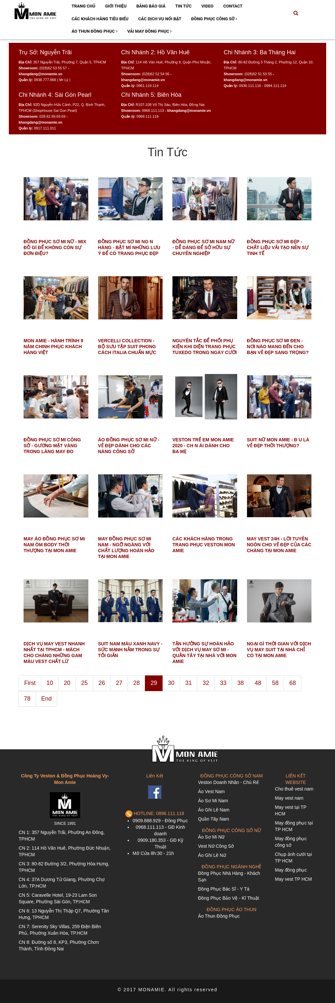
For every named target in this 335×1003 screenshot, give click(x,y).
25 (84, 683)
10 (49, 683)
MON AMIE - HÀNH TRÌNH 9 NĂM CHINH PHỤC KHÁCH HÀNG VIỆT (53, 346)
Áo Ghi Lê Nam (213, 809)
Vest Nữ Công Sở (216, 846)
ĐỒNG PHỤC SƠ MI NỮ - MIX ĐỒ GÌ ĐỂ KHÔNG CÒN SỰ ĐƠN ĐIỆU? (55, 247)
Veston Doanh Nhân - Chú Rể (228, 782)
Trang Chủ (84, 6)
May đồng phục (291, 870)
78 (27, 698)
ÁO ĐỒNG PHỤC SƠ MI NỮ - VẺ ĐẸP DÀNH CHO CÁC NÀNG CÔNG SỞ (129, 445)
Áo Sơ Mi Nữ (211, 837)
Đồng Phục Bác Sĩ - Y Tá (223, 889)
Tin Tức (183, 6)
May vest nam (289, 798)
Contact (232, 6)
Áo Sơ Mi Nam (213, 800)
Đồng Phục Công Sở (214, 18)
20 (67, 683)
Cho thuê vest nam (294, 788)
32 (206, 683)
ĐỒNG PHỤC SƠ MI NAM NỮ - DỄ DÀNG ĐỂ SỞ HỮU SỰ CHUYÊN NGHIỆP (203, 247)
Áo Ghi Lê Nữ (212, 855)
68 (292, 683)
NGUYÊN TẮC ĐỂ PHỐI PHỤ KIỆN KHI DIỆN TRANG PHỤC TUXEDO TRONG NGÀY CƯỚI (204, 346)
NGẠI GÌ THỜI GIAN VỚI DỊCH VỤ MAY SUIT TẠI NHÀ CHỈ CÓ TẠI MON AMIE (279, 649)
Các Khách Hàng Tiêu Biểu (100, 18)
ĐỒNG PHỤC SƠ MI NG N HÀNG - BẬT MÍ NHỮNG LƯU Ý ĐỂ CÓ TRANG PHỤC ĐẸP (129, 247)
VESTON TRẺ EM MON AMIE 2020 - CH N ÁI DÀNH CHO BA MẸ (203, 445)
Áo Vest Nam (211, 791)
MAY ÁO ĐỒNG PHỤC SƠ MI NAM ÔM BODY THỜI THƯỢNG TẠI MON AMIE (54, 544)
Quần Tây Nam (213, 819)
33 (223, 683)
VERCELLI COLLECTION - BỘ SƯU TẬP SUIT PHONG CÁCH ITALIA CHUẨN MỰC (128, 346)
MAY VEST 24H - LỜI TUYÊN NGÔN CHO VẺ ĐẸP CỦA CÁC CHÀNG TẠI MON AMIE (279, 544)
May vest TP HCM (293, 879)
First (30, 683)
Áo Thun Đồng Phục (94, 31)
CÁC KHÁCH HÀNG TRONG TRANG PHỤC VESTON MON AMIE (203, 544)
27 (119, 683)
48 (258, 683)
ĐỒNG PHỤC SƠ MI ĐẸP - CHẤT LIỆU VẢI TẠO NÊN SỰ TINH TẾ (278, 247)
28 (136, 683)
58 (275, 683)
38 (240, 683)
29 (153, 683)
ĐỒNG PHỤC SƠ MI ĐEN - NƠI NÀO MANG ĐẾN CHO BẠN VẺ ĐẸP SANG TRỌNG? (278, 346)
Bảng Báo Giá (151, 6)
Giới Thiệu (115, 6)
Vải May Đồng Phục (149, 31)
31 (188, 683)
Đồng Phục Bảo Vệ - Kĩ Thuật (228, 898)
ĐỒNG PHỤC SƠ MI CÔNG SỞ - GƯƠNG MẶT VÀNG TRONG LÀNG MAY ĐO (52, 445)
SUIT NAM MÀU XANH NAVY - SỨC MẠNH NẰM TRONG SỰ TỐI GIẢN (130, 649)
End (46, 698)
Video (207, 6)
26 (101, 683)
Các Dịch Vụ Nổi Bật (160, 18)
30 (171, 683)
